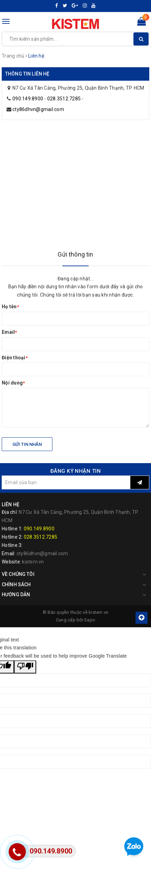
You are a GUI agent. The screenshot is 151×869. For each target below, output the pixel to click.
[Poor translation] (25, 666)
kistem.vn (33, 562)
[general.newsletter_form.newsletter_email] (66, 482)
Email (9, 332)
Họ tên (10, 306)
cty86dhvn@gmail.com (38, 109)
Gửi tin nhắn (27, 444)
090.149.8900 (27, 98)
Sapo (89, 619)
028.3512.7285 (64, 98)
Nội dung (13, 383)
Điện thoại (15, 357)
